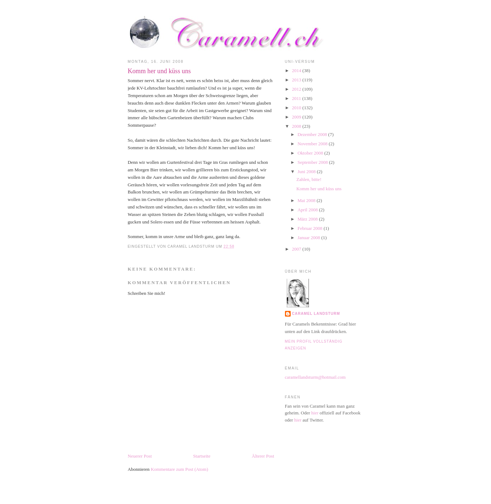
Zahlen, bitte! (308, 179)
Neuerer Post (140, 456)
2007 (297, 249)
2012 (297, 89)
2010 (297, 107)
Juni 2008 (307, 171)
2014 (297, 70)
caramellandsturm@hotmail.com (315, 377)
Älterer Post (263, 456)
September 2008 (313, 162)
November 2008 (313, 143)
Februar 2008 (310, 228)
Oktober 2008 (310, 153)
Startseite (201, 456)
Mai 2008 (306, 200)
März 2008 (308, 219)
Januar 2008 (309, 237)
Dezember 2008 (312, 134)
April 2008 (308, 209)
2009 (297, 117)
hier (315, 412)
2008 (297, 126)
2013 (297, 79)
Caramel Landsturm (316, 314)
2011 (297, 98)
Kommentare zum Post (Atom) (179, 469)
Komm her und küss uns (159, 71)
